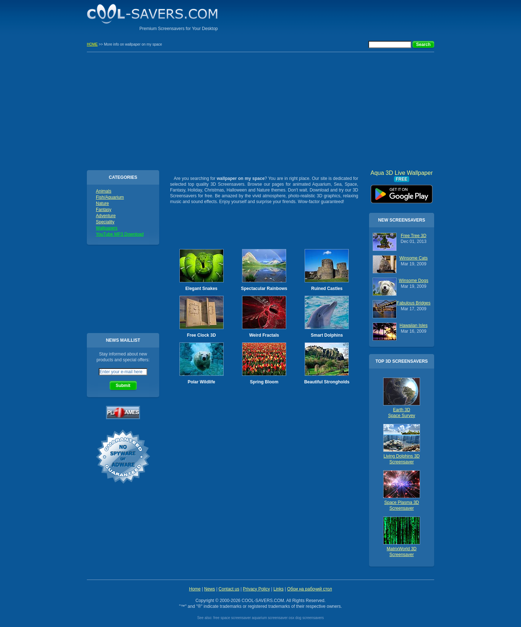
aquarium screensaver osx (273, 618)
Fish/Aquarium (110, 197)
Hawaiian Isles (413, 325)
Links (279, 589)
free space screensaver (232, 618)
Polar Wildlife (201, 381)
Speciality (105, 221)
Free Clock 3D (201, 335)
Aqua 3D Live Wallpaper (401, 191)
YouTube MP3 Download (120, 234)
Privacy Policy (256, 589)
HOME (92, 44)
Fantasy (103, 209)
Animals (103, 191)
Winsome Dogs (413, 280)
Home (194, 589)
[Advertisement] (349, 16)
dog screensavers (309, 618)
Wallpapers (107, 228)
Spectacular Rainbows (264, 288)
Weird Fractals (264, 335)
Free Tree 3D (414, 235)
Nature (102, 203)
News (209, 589)
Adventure (106, 215)
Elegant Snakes (201, 288)
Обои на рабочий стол (309, 589)
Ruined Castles (327, 288)
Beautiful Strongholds (327, 381)
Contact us (229, 589)
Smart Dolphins (327, 335)
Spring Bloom (264, 381)
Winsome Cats (413, 258)
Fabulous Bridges (413, 303)
